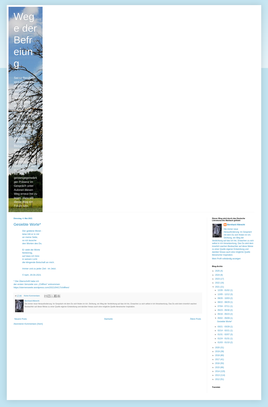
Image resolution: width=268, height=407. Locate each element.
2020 (217, 347)
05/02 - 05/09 (224, 318)
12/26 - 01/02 (224, 290)
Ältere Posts (195, 319)
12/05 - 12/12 (224, 294)
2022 (217, 283)
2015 (217, 367)
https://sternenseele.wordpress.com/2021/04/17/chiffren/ (41, 287)
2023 (217, 279)
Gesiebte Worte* (27, 224)
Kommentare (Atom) (34, 324)
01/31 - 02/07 (224, 334)
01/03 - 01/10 (224, 342)
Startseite (108, 319)
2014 (217, 371)
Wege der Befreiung (25, 40)
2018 (217, 355)
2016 (217, 363)
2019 (217, 351)
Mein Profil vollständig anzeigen (226, 258)
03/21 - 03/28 (224, 326)
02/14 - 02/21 (224, 330)
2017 (217, 359)
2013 (217, 375)
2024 (217, 275)
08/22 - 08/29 (224, 302)
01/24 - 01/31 (224, 338)
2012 (217, 379)
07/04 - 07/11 (224, 306)
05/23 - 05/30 (224, 310)
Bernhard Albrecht (236, 224)
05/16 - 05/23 (224, 314)
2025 (217, 271)
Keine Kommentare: (32, 296)
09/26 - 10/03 (224, 298)
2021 (217, 287)
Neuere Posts (20, 319)
